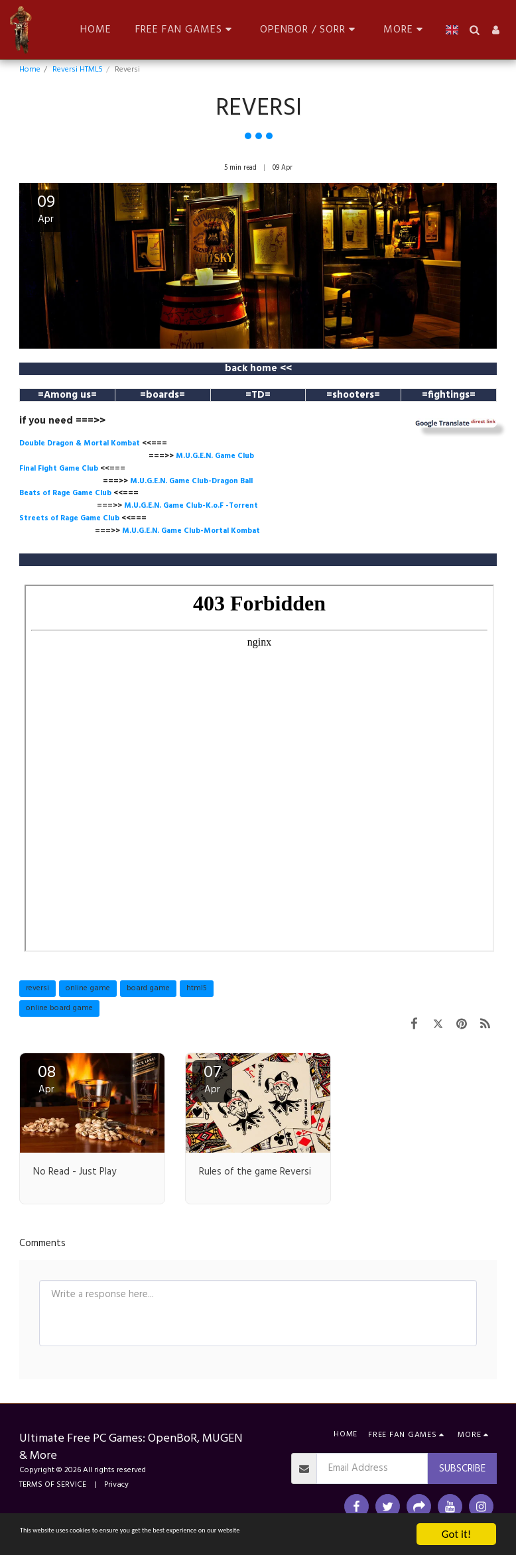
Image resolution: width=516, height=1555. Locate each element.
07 (212, 1079)
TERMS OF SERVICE (52, 1484)
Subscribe (462, 1469)
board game (148, 988)
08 (46, 1079)
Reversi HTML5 (77, 69)
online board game (59, 1008)
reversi (37, 988)
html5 (196, 988)
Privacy (116, 1484)
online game (88, 988)
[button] (185, 29)
